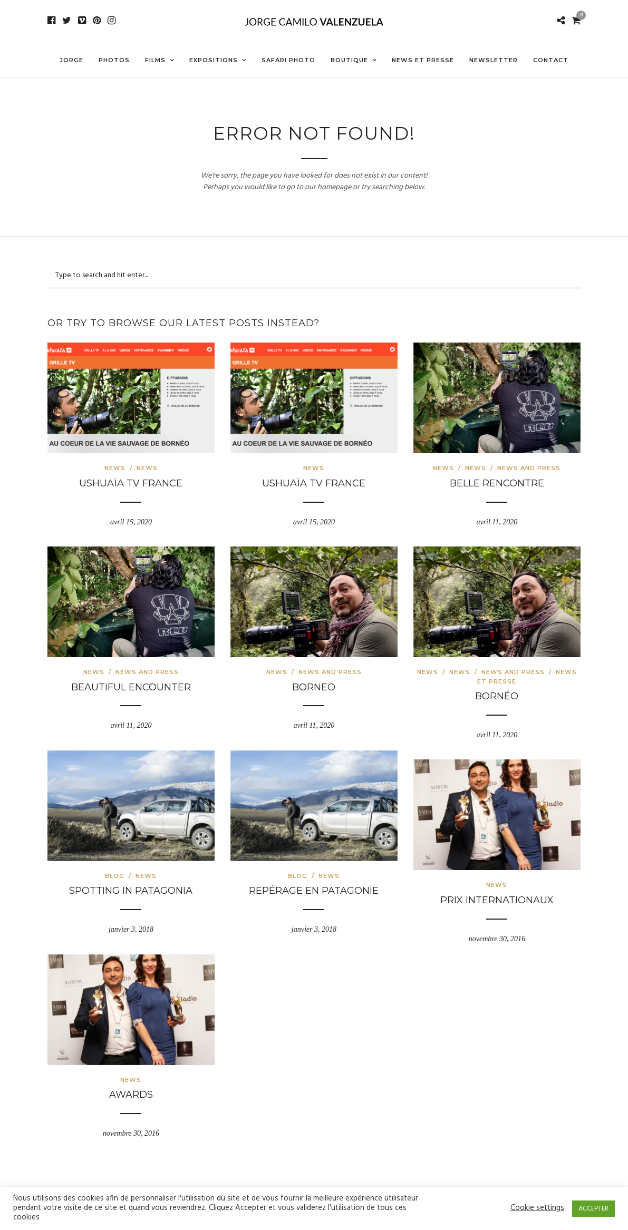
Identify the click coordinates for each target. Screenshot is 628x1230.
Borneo (313, 687)
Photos (114, 60)
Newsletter (493, 60)
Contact (550, 60)
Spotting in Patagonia (130, 890)
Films (155, 60)
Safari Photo (288, 60)
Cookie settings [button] (537, 1208)
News (114, 468)
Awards (131, 1094)
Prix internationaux (497, 900)
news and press (529, 468)
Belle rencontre (497, 483)
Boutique (349, 60)
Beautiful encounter (131, 687)
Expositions (213, 60)
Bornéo (496, 696)
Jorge (71, 60)
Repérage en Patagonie (314, 890)
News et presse (423, 60)
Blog (114, 876)
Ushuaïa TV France (130, 483)
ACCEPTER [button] (593, 1208)
